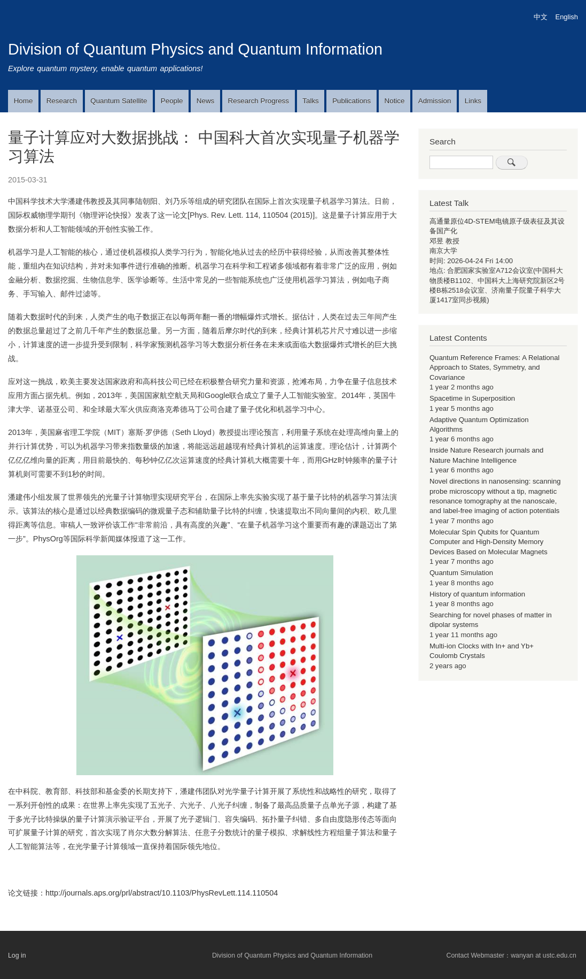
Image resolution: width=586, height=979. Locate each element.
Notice (395, 101)
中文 (541, 17)
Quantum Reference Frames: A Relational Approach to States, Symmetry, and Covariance (494, 367)
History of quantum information (477, 594)
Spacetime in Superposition (472, 398)
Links (473, 101)
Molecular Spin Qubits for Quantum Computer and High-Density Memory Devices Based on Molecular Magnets (488, 542)
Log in (17, 955)
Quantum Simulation (461, 573)
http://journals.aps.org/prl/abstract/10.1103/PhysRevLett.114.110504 (161, 893)
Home (23, 101)
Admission (434, 101)
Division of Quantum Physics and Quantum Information (195, 49)
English (567, 17)
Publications (351, 101)
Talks (310, 101)
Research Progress (258, 101)
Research (61, 101)
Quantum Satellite (118, 101)
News (205, 101)
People (172, 101)
